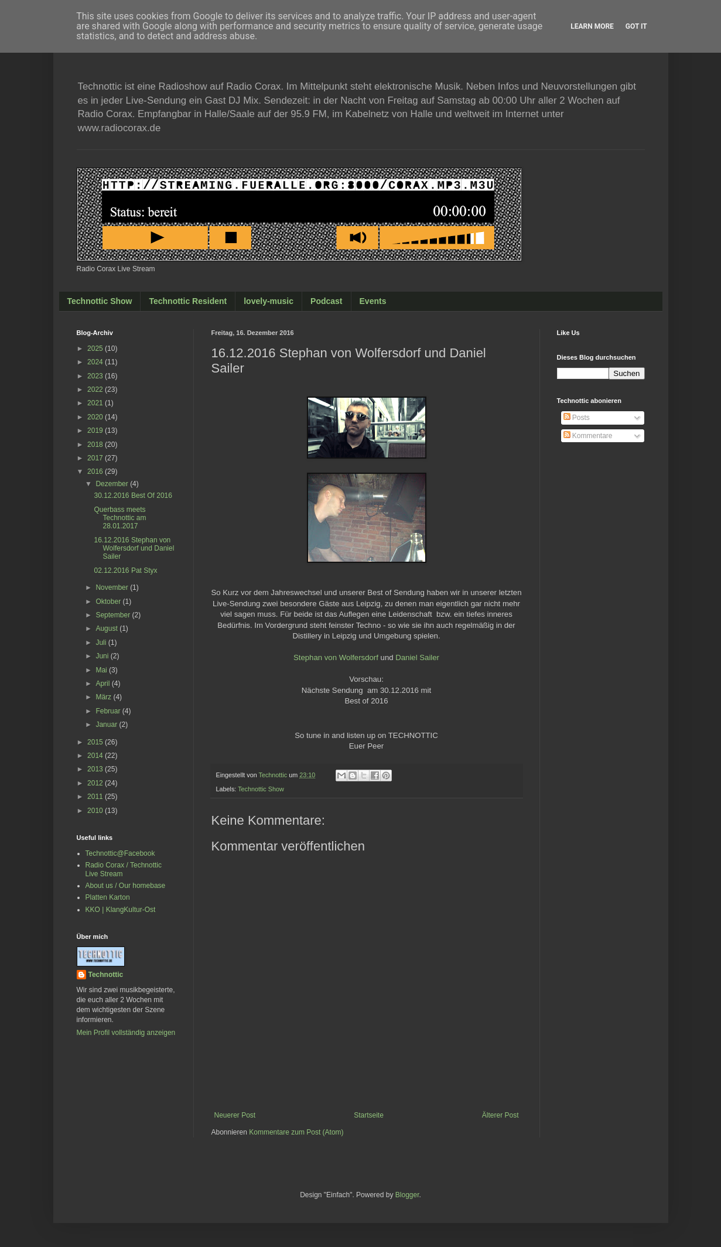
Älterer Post (500, 1115)
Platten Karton (108, 897)
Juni (102, 656)
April (103, 683)
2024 (96, 362)
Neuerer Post (235, 1115)
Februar (108, 711)
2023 (96, 376)
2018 (96, 444)
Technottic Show (99, 301)
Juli (101, 642)
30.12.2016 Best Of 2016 (133, 495)
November (112, 587)
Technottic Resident (188, 301)
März (104, 697)
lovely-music (268, 301)
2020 (96, 417)
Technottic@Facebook (120, 853)
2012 (96, 783)
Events (373, 301)
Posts (576, 418)
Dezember (112, 484)
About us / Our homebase (126, 886)
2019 (96, 430)
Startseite (369, 1115)
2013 (96, 769)
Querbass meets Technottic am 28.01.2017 (120, 518)
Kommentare (588, 436)
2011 (96, 796)
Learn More (592, 26)
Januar (107, 724)
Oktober (108, 601)
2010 (96, 811)
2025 (96, 348)
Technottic (106, 975)
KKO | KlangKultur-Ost (121, 910)
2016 (96, 471)
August (107, 628)
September (113, 615)
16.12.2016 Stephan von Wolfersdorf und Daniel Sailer (134, 548)
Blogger (407, 1195)
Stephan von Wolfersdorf (335, 657)
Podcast (326, 301)
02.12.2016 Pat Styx (125, 570)
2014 (96, 755)
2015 (96, 742)
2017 (96, 458)
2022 (96, 389)
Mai (102, 670)
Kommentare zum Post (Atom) (296, 1132)
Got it (636, 26)
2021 (96, 403)
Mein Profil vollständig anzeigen (126, 1033)
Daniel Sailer (417, 657)
